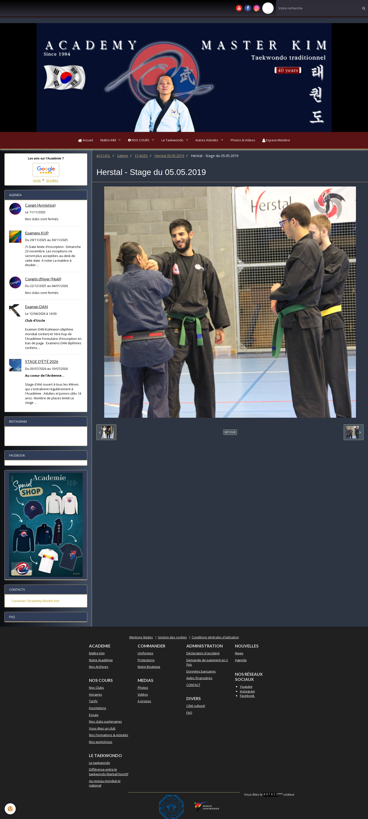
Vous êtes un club (102, 728)
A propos (144, 701)
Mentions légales (141, 637)
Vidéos (143, 694)
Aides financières (199, 678)
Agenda (241, 660)
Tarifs (93, 701)
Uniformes (145, 653)
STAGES (141, 156)
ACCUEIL (103, 156)
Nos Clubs (96, 688)
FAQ (189, 712)
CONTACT (193, 685)
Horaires (95, 694)
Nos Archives (98, 667)
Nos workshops (100, 742)
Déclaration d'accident (203, 653)
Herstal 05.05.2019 (169, 156)
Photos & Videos (243, 140)
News (239, 653)
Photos (143, 688)
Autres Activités (207, 140)
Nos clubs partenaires (105, 721)
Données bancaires (201, 671)
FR (268, 8)
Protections (146, 660)
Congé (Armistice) (40, 205)
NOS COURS (139, 140)
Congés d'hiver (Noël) (43, 279)
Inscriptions (97, 708)
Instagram (247, 691)
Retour (230, 432)
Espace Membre (276, 140)
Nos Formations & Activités (108, 735)
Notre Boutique (149, 667)
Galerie (122, 156)
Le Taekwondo (173, 140)
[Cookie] (10, 808)
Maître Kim (97, 653)
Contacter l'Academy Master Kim (35, 601)
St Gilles (52, 180)
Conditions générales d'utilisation (215, 637)
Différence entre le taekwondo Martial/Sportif (108, 771)
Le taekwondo (99, 763)
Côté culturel (195, 706)
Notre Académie (101, 660)
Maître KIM (108, 140)
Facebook (247, 696)
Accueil (85, 140)
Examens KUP (37, 233)
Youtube (246, 687)
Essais (94, 715)
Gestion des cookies (172, 637)
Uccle (37, 180)
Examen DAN (36, 307)
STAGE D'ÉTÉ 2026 (41, 361)
